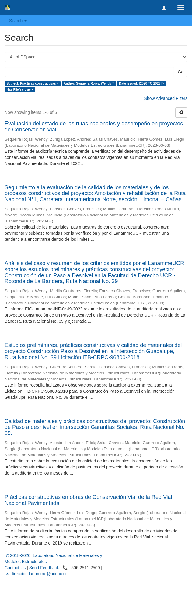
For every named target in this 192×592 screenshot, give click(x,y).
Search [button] (18, 20)
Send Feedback (44, 567)
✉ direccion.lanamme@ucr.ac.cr (36, 573)
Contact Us (15, 567)
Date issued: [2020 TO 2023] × (141, 83)
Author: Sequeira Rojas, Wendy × (89, 83)
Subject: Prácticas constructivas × (32, 83)
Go (180, 71)
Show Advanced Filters (165, 98)
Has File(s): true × (19, 89)
